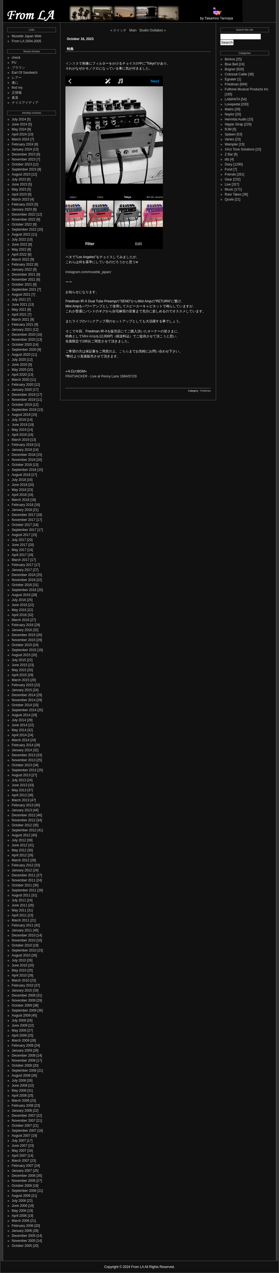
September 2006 (24, 1191)
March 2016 (20, 620)
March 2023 (20, 199)
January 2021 (22, 330)
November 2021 (23, 279)
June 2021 (19, 304)
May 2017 (19, 550)
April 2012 (19, 855)
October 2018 (22, 465)
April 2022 (19, 254)
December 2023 (23, 154)
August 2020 (21, 355)
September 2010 (24, 950)
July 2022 (19, 239)
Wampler (231, 144)
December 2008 (23, 1055)
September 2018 (24, 470)
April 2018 (19, 495)
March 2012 (20, 860)
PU (14, 63)
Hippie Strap (234, 124)
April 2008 (19, 1096)
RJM (228, 129)
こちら (124, 351)
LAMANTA (232, 99)
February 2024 (22, 144)
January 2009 (22, 1050)
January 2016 (22, 630)
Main (132, 30)
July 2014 (19, 720)
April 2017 (19, 555)
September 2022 (24, 229)
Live (228, 184)
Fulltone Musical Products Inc (246, 89)
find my (17, 88)
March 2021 (20, 320)
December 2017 (23, 515)
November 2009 (23, 1000)
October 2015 (22, 645)
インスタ (72, 63)
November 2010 (23, 940)
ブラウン (18, 68)
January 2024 (22, 149)
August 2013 (21, 775)
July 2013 (19, 780)
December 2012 (23, 815)
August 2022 (21, 234)
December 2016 (23, 575)
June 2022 (19, 244)
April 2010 (19, 975)
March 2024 (20, 139)
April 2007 (19, 1156)
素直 (15, 98)
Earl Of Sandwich (25, 73)
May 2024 (19, 129)
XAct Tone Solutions (239, 149)
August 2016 (21, 595)
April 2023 (19, 194)
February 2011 (22, 925)
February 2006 (22, 1226)
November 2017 (23, 520)
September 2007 (24, 1131)
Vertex (229, 139)
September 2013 (24, 770)
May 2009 (19, 1030)
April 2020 (19, 375)
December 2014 (23, 695)
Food (228, 169)
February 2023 (22, 204)
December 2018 (23, 455)
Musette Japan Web (26, 36)
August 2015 (21, 655)
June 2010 (19, 965)
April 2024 (19, 134)
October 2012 (22, 825)
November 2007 (23, 1121)
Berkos (230, 59)
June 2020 (19, 365)
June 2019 (19, 425)
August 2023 (21, 174)
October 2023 (22, 164)
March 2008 (20, 1101)
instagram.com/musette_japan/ (88, 272)
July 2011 (19, 900)
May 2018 (19, 490)
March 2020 (20, 380)
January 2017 (22, 570)
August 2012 (21, 835)
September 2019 (24, 410)
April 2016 (19, 615)
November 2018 (23, 460)
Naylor (229, 114)
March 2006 (20, 1221)
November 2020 (23, 340)
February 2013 (22, 805)
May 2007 (19, 1151)
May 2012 (19, 850)
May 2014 (19, 730)
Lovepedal (232, 104)
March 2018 (20, 500)
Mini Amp (89, 336)
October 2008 (22, 1065)
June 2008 (19, 1085)
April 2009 (19, 1035)
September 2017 (24, 530)
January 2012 (22, 870)
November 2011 (23, 880)
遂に (15, 83)
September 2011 (24, 890)
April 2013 (19, 795)
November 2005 (23, 1241)
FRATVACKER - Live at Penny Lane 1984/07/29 (101, 376)
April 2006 (19, 1216)
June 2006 (19, 1206)
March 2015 (20, 680)
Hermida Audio (236, 119)
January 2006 (22, 1231)
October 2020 (22, 345)
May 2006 (19, 1211)
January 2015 (22, 690)
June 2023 (19, 184)
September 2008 (24, 1070)
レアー (17, 78)
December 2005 (23, 1236)
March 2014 (20, 740)
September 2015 (24, 650)
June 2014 (19, 725)
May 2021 (19, 310)
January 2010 (22, 990)
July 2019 (19, 420)
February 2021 (22, 325)
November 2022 (23, 219)
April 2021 (19, 315)
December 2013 (23, 755)
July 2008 (19, 1080)
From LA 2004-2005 (26, 41)
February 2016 (22, 625)
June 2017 (19, 545)
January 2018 (22, 510)
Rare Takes (233, 194)
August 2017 (21, 535)
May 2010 (19, 970)
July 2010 (19, 960)
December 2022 (23, 214)
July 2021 (19, 299)
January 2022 (22, 269)
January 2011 (22, 930)
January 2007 (22, 1171)
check (16, 58)
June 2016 (19, 605)
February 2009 (22, 1045)
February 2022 (22, 264)
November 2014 (23, 700)
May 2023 (19, 189)
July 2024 (19, 119)
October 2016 (22, 585)
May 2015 (19, 670)
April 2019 (19, 435)
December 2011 (23, 875)
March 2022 (20, 259)
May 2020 (19, 370)
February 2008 (22, 1106)
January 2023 (22, 209)
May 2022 (19, 249)
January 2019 (22, 450)
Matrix (229, 109)
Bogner (230, 69)
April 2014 (19, 735)
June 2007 (19, 1146)
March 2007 (20, 1161)
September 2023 (24, 169)
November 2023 (23, 159)
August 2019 (21, 415)
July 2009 (19, 1020)
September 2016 (24, 590)
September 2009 (24, 1010)
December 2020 (23, 335)
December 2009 (23, 995)
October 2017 (22, 525)
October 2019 (22, 405)
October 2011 (22, 885)
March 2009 (20, 1040)
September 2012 (24, 830)
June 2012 (19, 845)
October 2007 (22, 1126)
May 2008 (19, 1090)
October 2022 (22, 224)
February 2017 (22, 565)
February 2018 (22, 505)
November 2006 (23, 1181)
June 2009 (19, 1025)
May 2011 (19, 910)
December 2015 (23, 635)
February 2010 (22, 985)
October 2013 (22, 765)
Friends (230, 174)
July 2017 (19, 540)
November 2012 (23, 820)
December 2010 (23, 935)
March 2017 (20, 560)
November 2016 (23, 580)
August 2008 (21, 1075)
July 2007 (19, 1141)
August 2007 (21, 1136)
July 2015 (19, 660)
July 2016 (19, 600)
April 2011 (19, 915)
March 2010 (20, 980)
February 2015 (22, 685)
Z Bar (229, 154)
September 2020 (24, 350)
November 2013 (23, 760)
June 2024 (19, 124)
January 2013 (22, 810)
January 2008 (22, 1111)
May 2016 (19, 610)
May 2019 (19, 430)
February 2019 (22, 445)
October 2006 (22, 1186)
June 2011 (19, 905)
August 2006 (21, 1196)
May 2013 (19, 790)
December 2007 (23, 1116)
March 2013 (20, 800)
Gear (228, 179)
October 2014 (22, 705)
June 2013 (19, 785)
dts (227, 159)
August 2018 (21, 475)
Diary (228, 164)
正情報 (17, 93)
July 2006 (19, 1201)
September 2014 (24, 710)
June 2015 (19, 665)
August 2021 (21, 294)
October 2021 (22, 284)
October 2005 (22, 1246)
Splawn (230, 134)
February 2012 (22, 865)
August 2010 (21, 955)
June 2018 (19, 485)
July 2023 (19, 179)
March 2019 (20, 440)
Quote (229, 199)
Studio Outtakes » (152, 30)
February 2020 (22, 385)
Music (229, 189)
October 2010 (22, 945)
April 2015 (19, 675)
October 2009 (22, 1005)
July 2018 (19, 480)
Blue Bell (231, 64)
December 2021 (23, 274)
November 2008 (23, 1060)
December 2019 (23, 395)
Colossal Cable (236, 74)
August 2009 (21, 1015)
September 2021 (24, 289)
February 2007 (22, 1166)
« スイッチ (118, 30)
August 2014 (21, 715)
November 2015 (23, 640)
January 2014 (22, 750)
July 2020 (19, 360)
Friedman (205, 390)
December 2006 (23, 1176)
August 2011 (21, 895)
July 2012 (19, 840)
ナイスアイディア (25, 103)
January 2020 (22, 390)
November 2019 (23, 400)
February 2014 (22, 745)
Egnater (230, 79)
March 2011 (20, 920)
